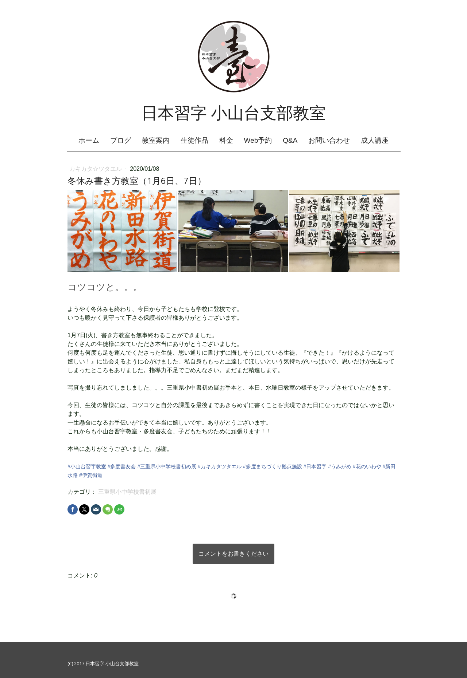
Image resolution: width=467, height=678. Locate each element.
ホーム (88, 140)
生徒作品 (194, 140)
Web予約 (258, 140)
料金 (226, 140)
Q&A (290, 140)
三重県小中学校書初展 (127, 492)
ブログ (120, 140)
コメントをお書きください (233, 554)
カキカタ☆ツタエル (96, 169)
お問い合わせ (329, 140)
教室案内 (156, 140)
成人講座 (375, 140)
